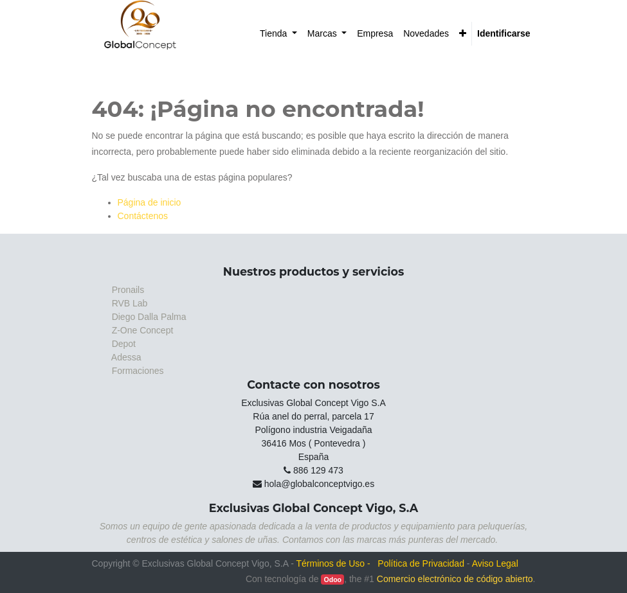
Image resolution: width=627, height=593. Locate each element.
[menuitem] (278, 34)
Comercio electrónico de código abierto (455, 579)
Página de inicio (149, 202)
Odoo (332, 579)
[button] (462, 34)
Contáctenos (143, 216)
